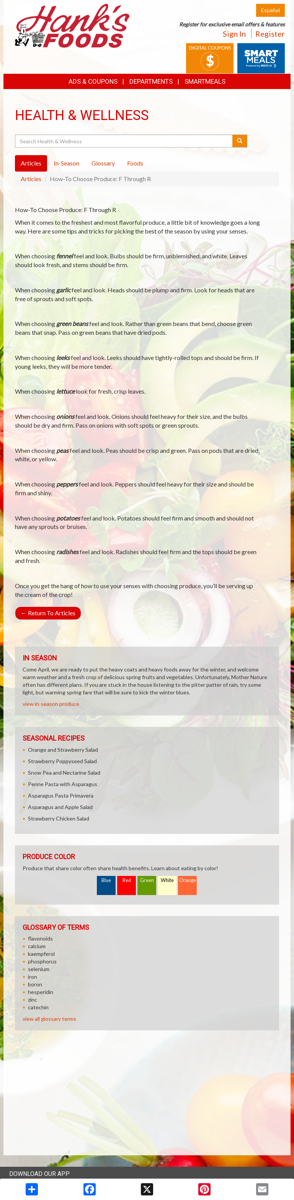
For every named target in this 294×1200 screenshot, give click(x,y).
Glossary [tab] (103, 163)
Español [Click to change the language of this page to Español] (270, 10)
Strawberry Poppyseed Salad (62, 761)
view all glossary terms (49, 1018)
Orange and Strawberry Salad (63, 749)
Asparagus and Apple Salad (60, 807)
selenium (38, 969)
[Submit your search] (239, 141)
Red (126, 880)
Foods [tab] (135, 163)
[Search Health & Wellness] (124, 141)
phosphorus (42, 961)
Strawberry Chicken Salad (58, 818)
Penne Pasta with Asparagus (62, 784)
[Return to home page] (72, 25)
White (167, 880)
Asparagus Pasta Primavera (60, 795)
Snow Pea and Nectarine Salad (64, 772)
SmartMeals (205, 81)
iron (32, 976)
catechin (38, 1007)
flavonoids (40, 938)
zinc (32, 999)
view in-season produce (51, 704)
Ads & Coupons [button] (93, 81)
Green (147, 880)
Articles (31, 178)
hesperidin (40, 992)
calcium (37, 946)
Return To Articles (48, 612)
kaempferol (41, 953)
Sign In (234, 33)
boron (35, 984)
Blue (106, 880)
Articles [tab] (31, 163)
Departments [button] (151, 81)
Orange (187, 880)
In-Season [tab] (66, 163)
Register (270, 33)
